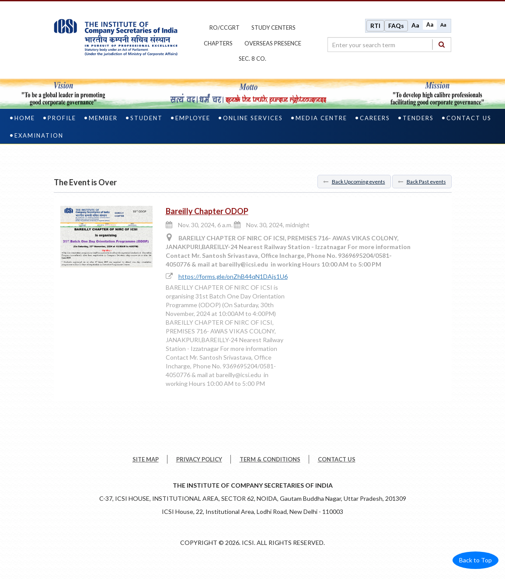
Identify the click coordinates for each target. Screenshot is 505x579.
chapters (218, 43)
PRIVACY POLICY (199, 459)
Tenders (418, 117)
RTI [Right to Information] (375, 25)
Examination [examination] (38, 135)
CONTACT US (336, 459)
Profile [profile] (62, 117)
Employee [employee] (192, 117)
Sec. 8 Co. (252, 58)
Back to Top (475, 560)
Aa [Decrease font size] (443, 25)
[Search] (441, 44)
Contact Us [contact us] (468, 117)
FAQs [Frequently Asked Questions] (396, 25)
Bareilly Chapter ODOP (207, 211)
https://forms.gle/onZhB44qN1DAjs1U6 (233, 276)
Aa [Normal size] (429, 24)
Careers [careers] (375, 117)
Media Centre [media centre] (321, 117)
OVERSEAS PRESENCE (272, 43)
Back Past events (422, 181)
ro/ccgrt (224, 27)
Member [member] (103, 117)
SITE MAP (145, 459)
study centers (273, 27)
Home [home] (24, 117)
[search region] (389, 44)
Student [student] (146, 117)
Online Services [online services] (253, 117)
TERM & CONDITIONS (270, 459)
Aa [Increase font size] (415, 25)
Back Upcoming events (354, 181)
